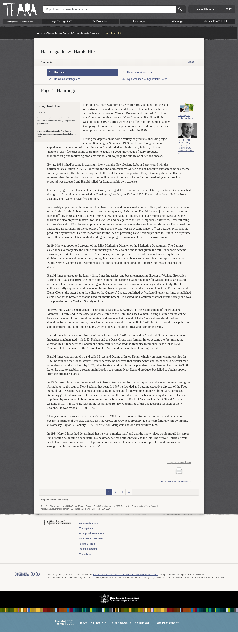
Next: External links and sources (175, 481)
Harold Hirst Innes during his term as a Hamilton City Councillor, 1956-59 (186, 148)
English (228, 9)
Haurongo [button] (139, 21)
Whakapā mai (86, 528)
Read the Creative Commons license (27, 576)
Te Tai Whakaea (120, 622)
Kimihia (180, 9)
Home (38, 33)
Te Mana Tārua (87, 543)
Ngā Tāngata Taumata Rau (54, 33)
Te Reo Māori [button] (100, 21)
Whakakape (85, 554)
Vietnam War (144, 622)
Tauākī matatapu (88, 549)
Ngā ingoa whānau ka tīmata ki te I (85, 33)
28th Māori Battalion (170, 622)
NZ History (98, 622)
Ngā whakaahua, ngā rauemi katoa (147, 79)
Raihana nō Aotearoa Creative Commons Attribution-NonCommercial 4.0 (125, 574)
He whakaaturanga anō (67, 79)
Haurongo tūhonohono (140, 72)
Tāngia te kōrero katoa (179, 462)
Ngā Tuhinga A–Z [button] (62, 21)
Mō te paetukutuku (89, 523)
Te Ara (83, 622)
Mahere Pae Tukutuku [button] (216, 21)
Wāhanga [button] (177, 21)
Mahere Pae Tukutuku (91, 538)
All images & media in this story (186, 118)
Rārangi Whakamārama (91, 533)
